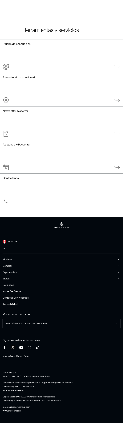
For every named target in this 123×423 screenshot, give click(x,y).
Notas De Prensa (12, 291)
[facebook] (5, 348)
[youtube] (21, 348)
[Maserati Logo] (61, 7)
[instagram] (29, 347)
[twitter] (12, 347)
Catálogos (8, 285)
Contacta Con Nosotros (16, 297)
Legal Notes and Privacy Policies (16, 356)
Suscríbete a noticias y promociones (26, 324)
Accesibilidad (10, 304)
